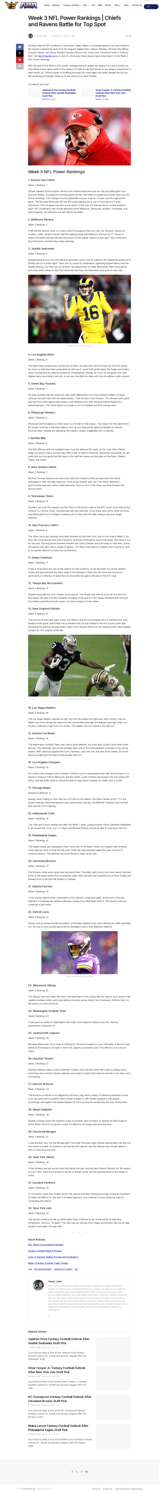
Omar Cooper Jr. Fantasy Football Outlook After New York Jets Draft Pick (113, 93)
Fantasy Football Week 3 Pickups (45, 1251)
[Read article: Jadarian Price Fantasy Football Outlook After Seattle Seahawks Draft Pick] (34, 93)
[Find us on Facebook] (72, 1471)
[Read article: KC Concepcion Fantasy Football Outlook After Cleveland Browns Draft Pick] (113, 1407)
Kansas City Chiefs (63, 1269)
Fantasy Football (71, 5)
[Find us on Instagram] (82, 1471)
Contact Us (137, 5)
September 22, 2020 (60, 36)
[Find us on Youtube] (86, 1471)
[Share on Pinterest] (20, 60)
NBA (100, 5)
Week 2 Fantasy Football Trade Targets (48, 1263)
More (117, 5)
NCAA (107, 5)
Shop (126, 5)
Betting (55, 5)
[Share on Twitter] (20, 53)
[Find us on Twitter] (76, 1471)
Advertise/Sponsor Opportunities (128, 1489)
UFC (93, 5)
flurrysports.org (29, 1489)
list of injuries (45, 56)
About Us (96, 1489)
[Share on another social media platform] (20, 66)
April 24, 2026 (48, 99)
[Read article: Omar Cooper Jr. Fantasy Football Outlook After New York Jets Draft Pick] (88, 93)
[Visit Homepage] (21, 5)
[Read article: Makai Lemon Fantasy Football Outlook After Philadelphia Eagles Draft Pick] (113, 1436)
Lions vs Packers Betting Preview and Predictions (53, 1257)
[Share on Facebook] (20, 47)
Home (47, 5)
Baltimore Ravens (43, 1269)
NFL (85, 5)
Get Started (151, 7)
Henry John (41, 36)
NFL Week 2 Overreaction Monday (45, 1244)
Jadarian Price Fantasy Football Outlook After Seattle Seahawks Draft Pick (59, 93)
